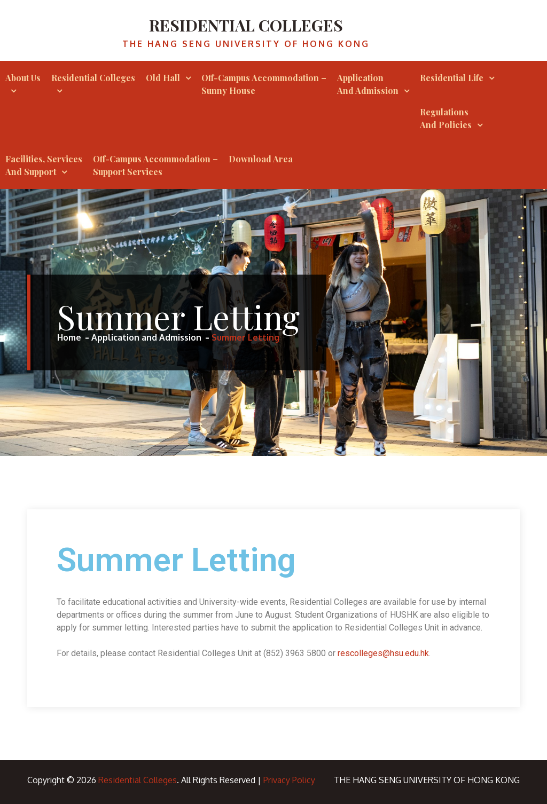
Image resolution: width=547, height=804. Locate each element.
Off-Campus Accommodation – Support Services (155, 165)
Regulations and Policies (446, 118)
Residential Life (451, 77)
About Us (23, 77)
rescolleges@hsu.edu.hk (383, 653)
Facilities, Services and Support (43, 165)
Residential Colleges (246, 25)
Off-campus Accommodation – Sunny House (263, 84)
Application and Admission (367, 84)
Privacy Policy (289, 780)
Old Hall (163, 77)
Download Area (261, 158)
